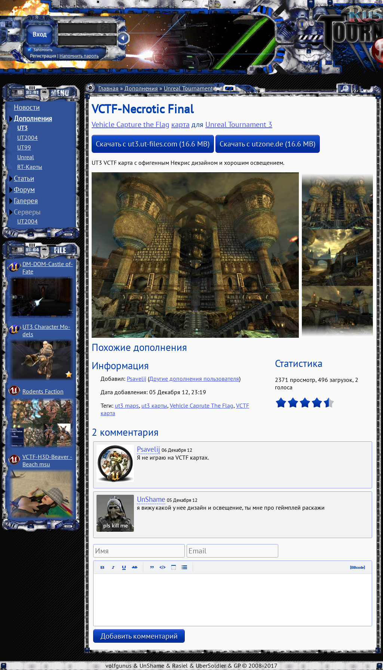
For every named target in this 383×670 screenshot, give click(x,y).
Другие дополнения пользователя (194, 378)
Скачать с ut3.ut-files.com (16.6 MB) (153, 144)
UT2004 (27, 137)
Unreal (25, 157)
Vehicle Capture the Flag (130, 124)
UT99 (24, 147)
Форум (24, 189)
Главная (108, 88)
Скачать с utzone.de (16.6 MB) (268, 144)
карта (180, 124)
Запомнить (40, 49)
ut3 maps (127, 405)
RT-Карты (29, 166)
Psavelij (136, 378)
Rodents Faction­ (43, 391)
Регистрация (43, 55)
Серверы (27, 211)
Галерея (26, 200)
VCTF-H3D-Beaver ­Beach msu (47, 460)
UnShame (151, 499)
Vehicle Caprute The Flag (201, 405)
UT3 (22, 128)
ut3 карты (154, 405)
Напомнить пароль (79, 55)
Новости (27, 107)
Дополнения (33, 118)
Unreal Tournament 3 (191, 88)
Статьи (24, 178)
